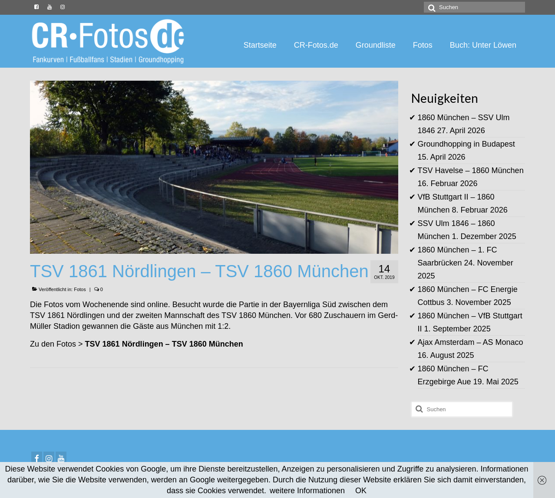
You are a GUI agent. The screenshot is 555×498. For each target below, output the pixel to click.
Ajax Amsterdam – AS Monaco (470, 342)
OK (361, 490)
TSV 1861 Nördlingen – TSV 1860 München (164, 344)
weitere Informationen (307, 490)
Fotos (80, 289)
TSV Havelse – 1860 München (471, 170)
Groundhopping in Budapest (466, 144)
